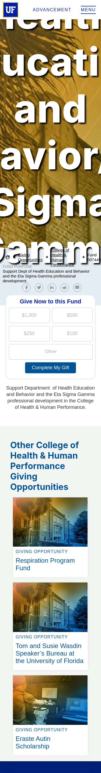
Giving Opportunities (30, 257)
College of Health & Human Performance (62, 257)
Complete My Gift (50, 367)
